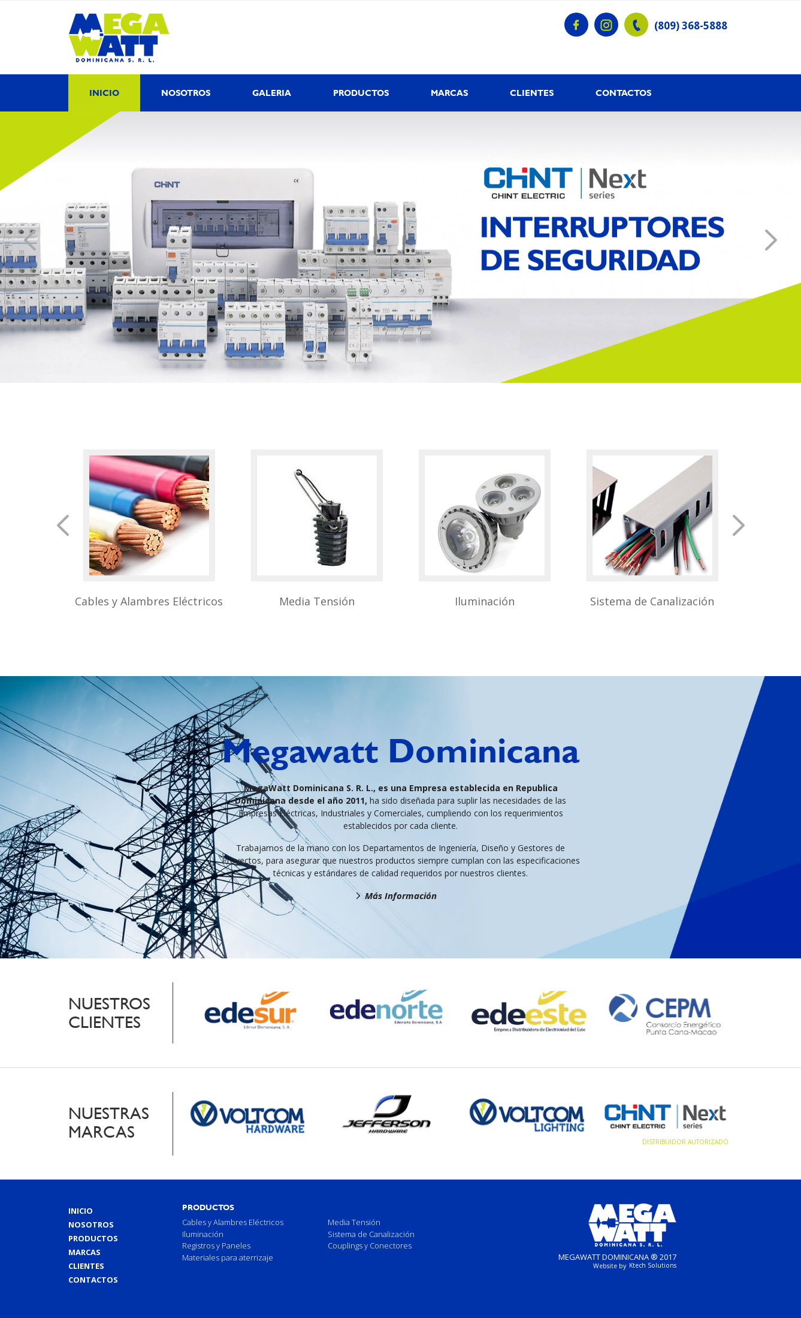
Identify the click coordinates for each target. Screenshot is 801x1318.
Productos (361, 93)
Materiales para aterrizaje (227, 1257)
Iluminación (485, 601)
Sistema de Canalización (652, 601)
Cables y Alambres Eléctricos (149, 601)
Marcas (449, 93)
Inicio (104, 93)
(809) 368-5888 (690, 25)
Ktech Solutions (652, 1265)
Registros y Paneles (216, 1245)
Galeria (271, 93)
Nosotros (185, 93)
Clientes (532, 93)
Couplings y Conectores (370, 1245)
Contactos (623, 93)
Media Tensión (317, 601)
